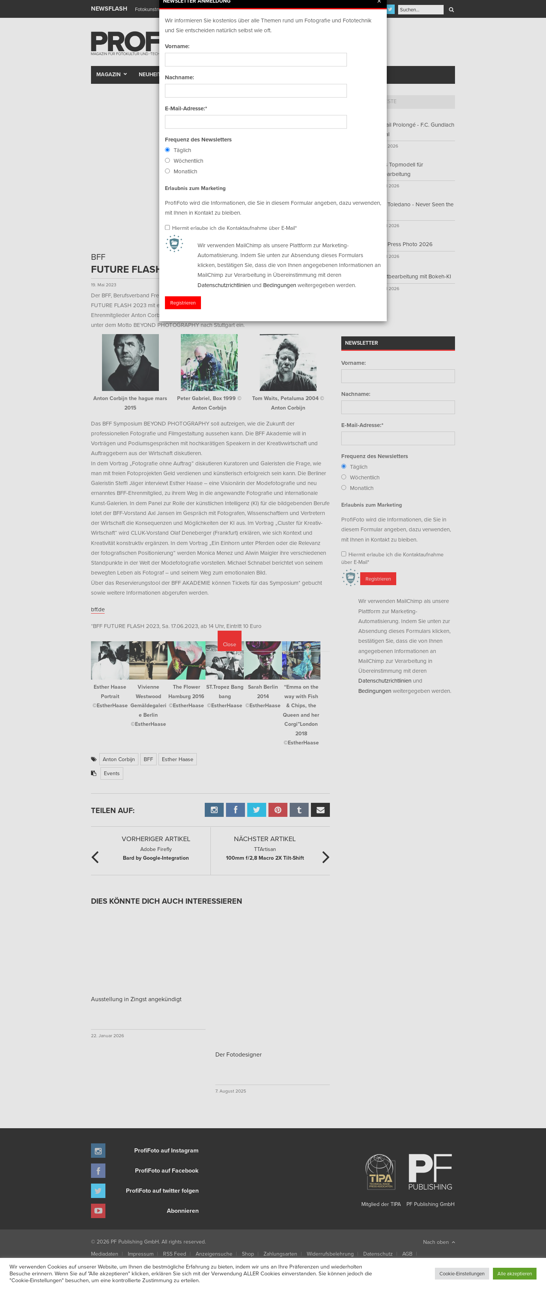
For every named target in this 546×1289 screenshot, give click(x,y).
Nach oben (439, 1242)
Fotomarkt (302, 74)
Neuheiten (153, 74)
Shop (248, 1254)
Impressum (141, 1254)
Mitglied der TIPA (381, 1177)
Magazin (108, 74)
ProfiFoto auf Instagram (166, 1150)
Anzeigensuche (214, 1254)
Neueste (385, 101)
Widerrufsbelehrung (330, 1254)
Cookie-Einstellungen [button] (462, 1273)
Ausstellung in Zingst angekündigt (136, 999)
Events (112, 773)
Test (192, 74)
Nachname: (355, 394)
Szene (218, 74)
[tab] (354, 102)
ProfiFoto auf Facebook (167, 1170)
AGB (407, 1254)
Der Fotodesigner (238, 1054)
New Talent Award (357, 74)
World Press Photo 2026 (402, 244)
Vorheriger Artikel (156, 838)
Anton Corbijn (119, 759)
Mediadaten (104, 1254)
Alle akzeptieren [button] (514, 1273)
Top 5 (354, 101)
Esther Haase (177, 759)
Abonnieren (183, 1210)
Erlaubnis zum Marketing (371, 505)
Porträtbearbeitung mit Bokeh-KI (411, 276)
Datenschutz (378, 1254)
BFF (148, 759)
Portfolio (259, 74)
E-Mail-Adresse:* (362, 425)
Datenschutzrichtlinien (384, 681)
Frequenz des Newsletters (374, 456)
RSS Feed (174, 1254)
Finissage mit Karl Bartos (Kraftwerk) (173, 9)
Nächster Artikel (265, 838)
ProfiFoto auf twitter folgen (162, 1190)
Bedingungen (374, 691)
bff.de (98, 609)
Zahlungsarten (280, 1254)
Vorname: (353, 363)
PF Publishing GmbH (430, 1177)
